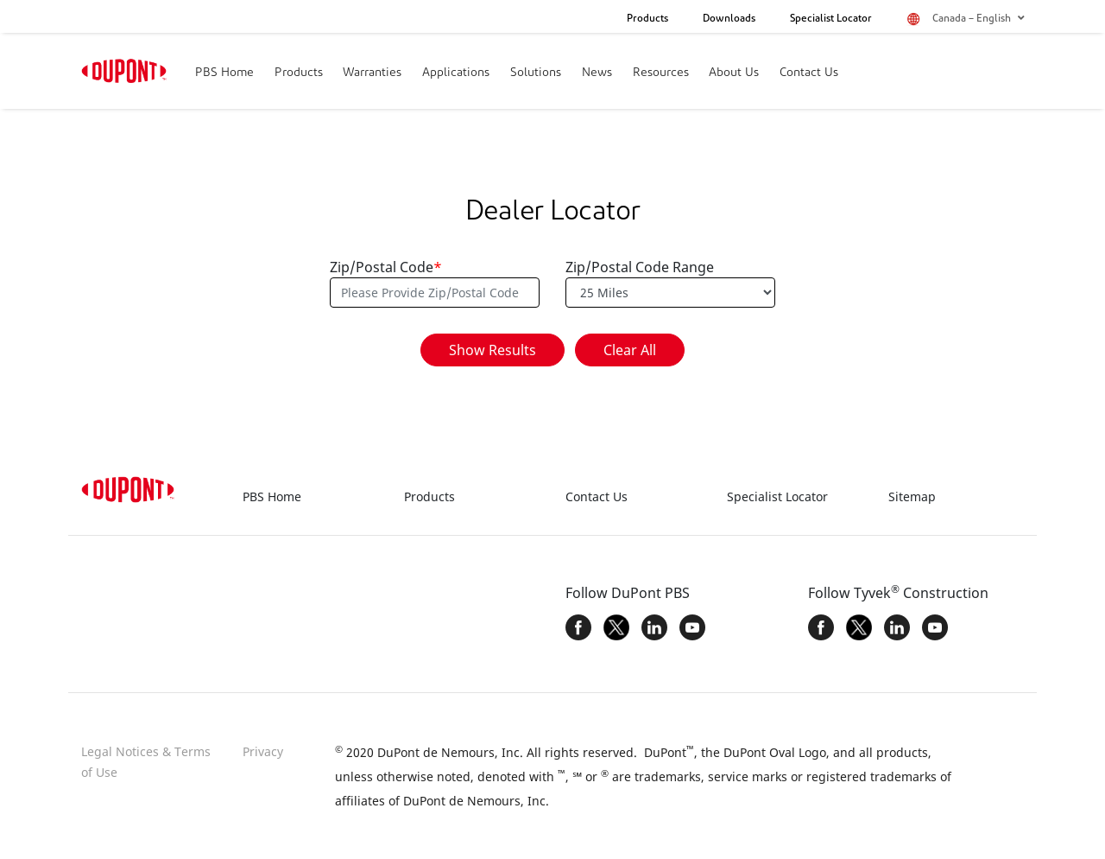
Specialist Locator (831, 19)
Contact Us (809, 73)
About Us (734, 73)
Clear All (629, 350)
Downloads (729, 19)
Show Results (492, 350)
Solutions (535, 73)
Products (647, 19)
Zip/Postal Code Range (639, 267)
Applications (455, 73)
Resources (661, 73)
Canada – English (978, 18)
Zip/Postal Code (386, 267)
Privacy (263, 751)
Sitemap (912, 496)
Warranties (372, 73)
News (597, 73)
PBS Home (224, 73)
